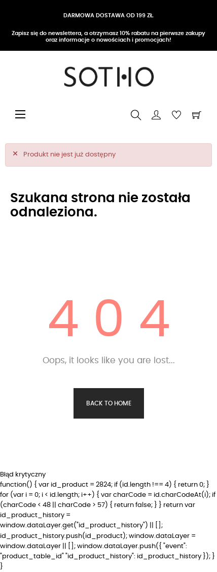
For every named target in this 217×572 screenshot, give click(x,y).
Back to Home (108, 403)
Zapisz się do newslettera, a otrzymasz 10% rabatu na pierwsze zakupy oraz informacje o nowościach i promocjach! (108, 36)
